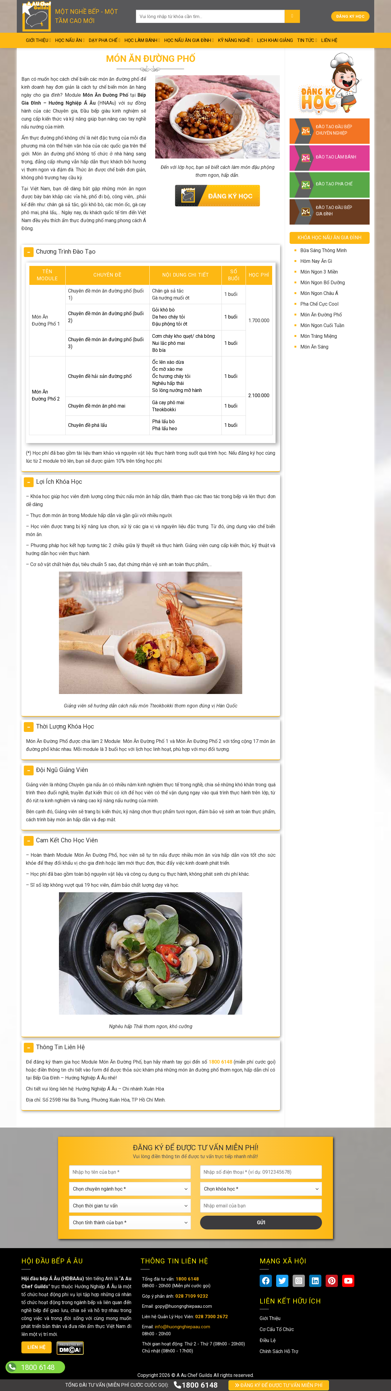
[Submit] (292, 16)
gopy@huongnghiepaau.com (183, 1306)
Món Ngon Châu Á (319, 293)
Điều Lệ (268, 1340)
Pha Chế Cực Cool (319, 304)
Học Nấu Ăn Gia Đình (189, 40)
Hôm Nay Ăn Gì (316, 261)
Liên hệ (36, 1347)
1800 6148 (195, 1385)
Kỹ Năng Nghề (235, 40)
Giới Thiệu (38, 40)
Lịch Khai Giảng (275, 40)
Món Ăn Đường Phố (321, 315)
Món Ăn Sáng (314, 347)
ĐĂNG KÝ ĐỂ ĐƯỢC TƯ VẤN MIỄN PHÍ (279, 1385)
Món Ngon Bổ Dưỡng (322, 282)
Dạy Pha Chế (104, 40)
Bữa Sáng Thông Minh (323, 250)
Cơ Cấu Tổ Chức (277, 1329)
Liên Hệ (329, 40)
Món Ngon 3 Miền (319, 272)
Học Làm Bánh (142, 40)
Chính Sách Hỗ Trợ (279, 1351)
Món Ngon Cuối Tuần (322, 325)
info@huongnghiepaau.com (182, 1326)
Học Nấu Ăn (70, 40)
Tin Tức (307, 40)
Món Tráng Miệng (318, 336)
